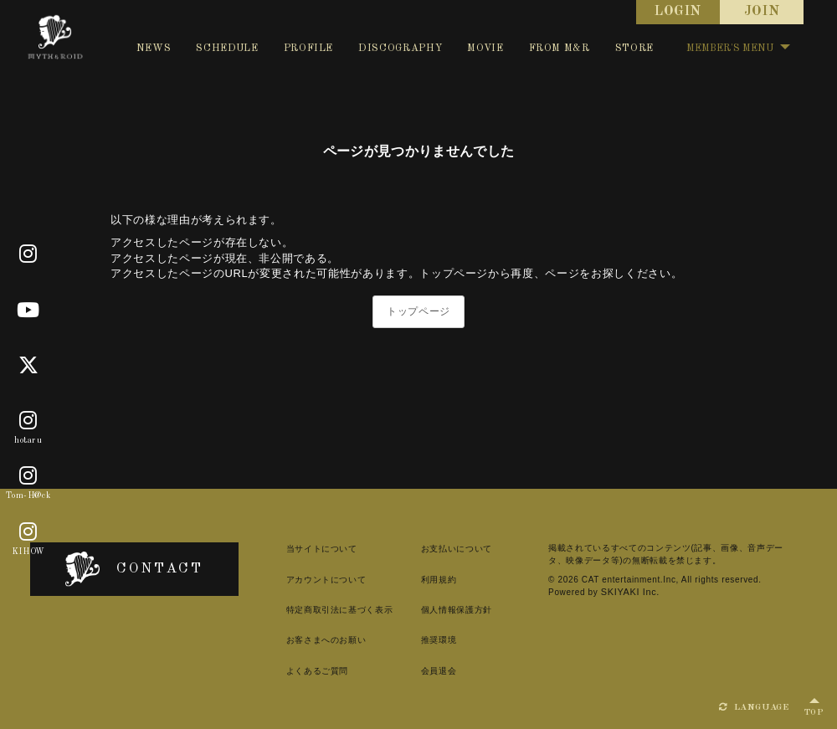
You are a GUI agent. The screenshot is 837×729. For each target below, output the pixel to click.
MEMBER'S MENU (738, 49)
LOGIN (678, 11)
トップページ (418, 311)
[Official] (28, 254)
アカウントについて (302, 579)
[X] (28, 365)
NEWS (154, 49)
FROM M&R (559, 49)
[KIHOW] (28, 532)
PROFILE (309, 49)
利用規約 (421, 579)
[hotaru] (28, 421)
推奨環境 (421, 639)
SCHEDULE (227, 49)
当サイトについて (297, 548)
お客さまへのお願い (302, 639)
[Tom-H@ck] (28, 477)
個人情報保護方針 (439, 609)
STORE (634, 49)
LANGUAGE (754, 707)
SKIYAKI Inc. (577, 591)
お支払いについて (439, 548)
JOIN (762, 11)
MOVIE (485, 49)
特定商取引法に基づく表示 (315, 609)
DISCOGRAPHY (400, 49)
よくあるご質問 (293, 670)
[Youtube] (28, 310)
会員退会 (421, 670)
